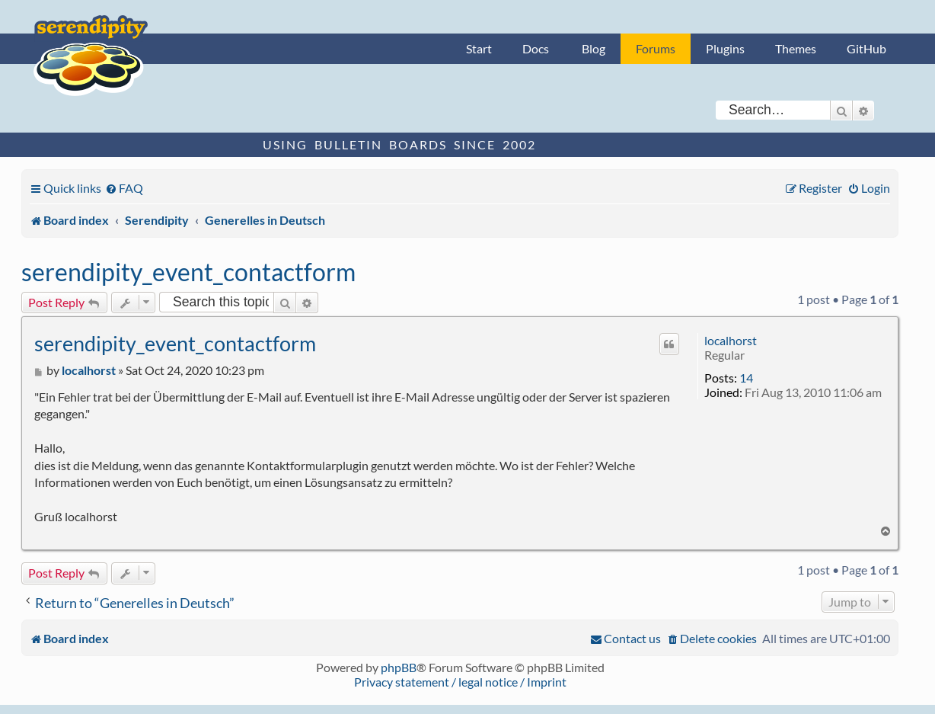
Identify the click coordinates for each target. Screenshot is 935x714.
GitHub (866, 48)
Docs (535, 48)
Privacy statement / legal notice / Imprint (460, 681)
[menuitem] (124, 187)
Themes (795, 48)
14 (746, 377)
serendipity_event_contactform (188, 272)
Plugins (725, 48)
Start (479, 48)
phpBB (398, 667)
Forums (655, 48)
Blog (593, 48)
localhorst (730, 340)
